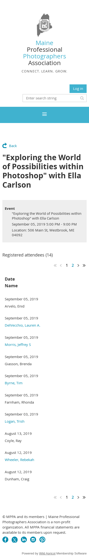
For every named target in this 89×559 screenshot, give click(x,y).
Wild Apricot (47, 553)
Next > (78, 265)
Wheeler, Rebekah (19, 459)
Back (13, 145)
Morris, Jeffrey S (18, 344)
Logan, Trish (14, 421)
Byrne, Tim (14, 382)
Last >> (84, 265)
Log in (78, 88)
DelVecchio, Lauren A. (22, 325)
